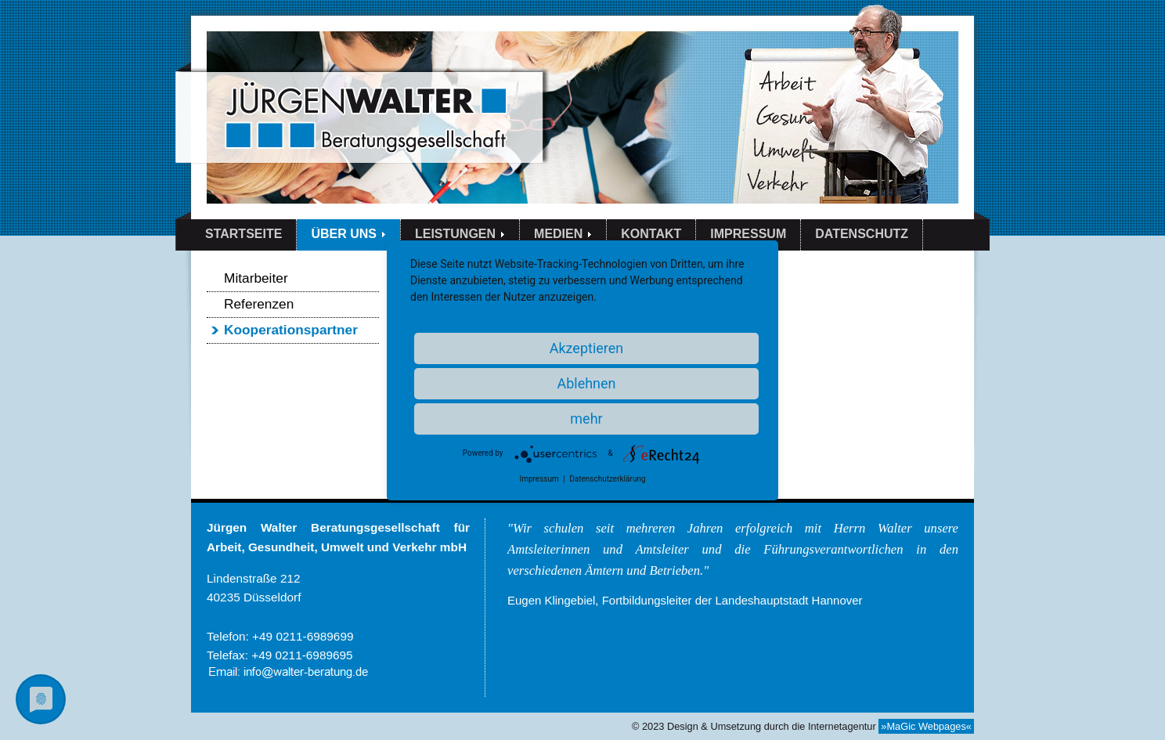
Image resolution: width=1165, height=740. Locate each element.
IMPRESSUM (748, 233)
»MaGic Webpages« (926, 726)
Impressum (538, 479)
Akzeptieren (587, 348)
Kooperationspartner (291, 330)
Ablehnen (586, 383)
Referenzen (259, 304)
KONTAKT (651, 233)
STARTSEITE (243, 233)
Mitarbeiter (256, 278)
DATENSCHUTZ (861, 233)
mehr (586, 418)
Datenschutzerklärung (607, 479)
